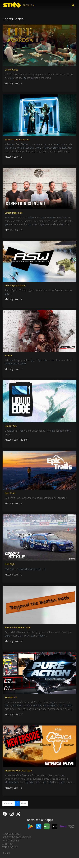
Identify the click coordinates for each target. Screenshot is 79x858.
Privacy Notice (10, 840)
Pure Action (11, 697)
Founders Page (11, 833)
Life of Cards (11, 69)
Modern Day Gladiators (17, 139)
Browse (28, 5)
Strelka (8, 355)
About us (7, 843)
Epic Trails (10, 493)
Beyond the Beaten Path (18, 627)
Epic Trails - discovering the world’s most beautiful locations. (36, 497)
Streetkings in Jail (13, 212)
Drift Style (10, 564)
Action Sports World (15, 285)
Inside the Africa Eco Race (18, 770)
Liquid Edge (11, 425)
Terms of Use (10, 847)
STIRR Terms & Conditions (17, 837)
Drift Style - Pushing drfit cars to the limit (25, 569)
